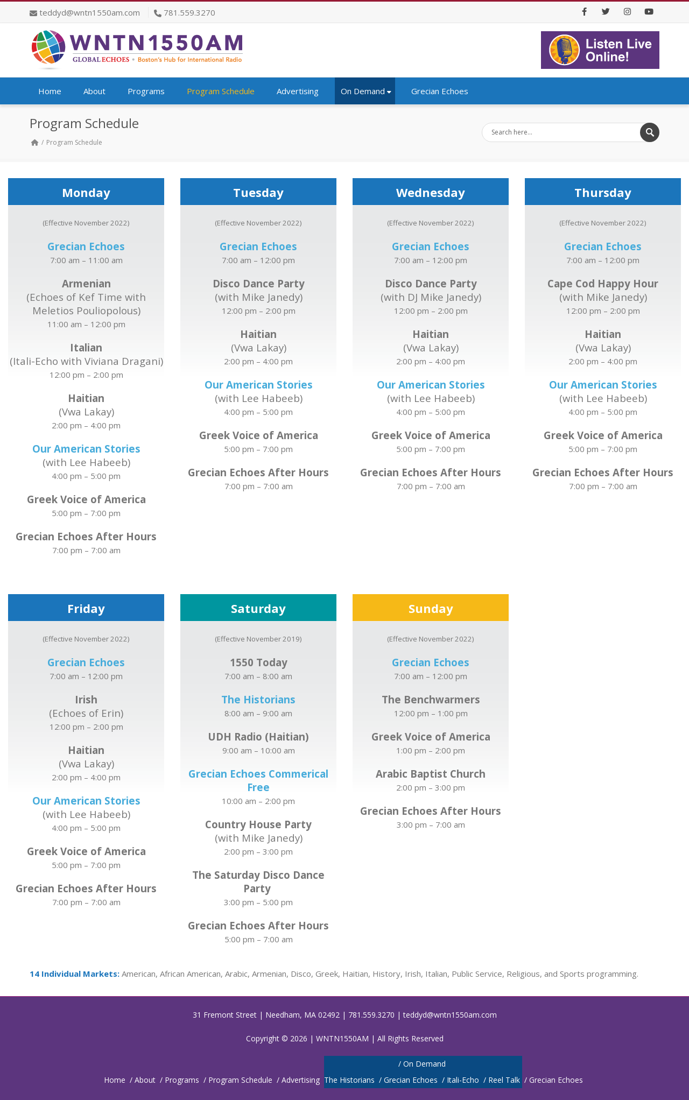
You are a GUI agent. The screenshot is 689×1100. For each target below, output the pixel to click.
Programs (146, 91)
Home (49, 91)
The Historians (349, 1080)
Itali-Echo (463, 1080)
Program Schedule (221, 91)
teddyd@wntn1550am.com (89, 12)
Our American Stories (259, 384)
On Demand (366, 91)
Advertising (298, 91)
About (94, 91)
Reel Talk (504, 1080)
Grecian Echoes (439, 91)
